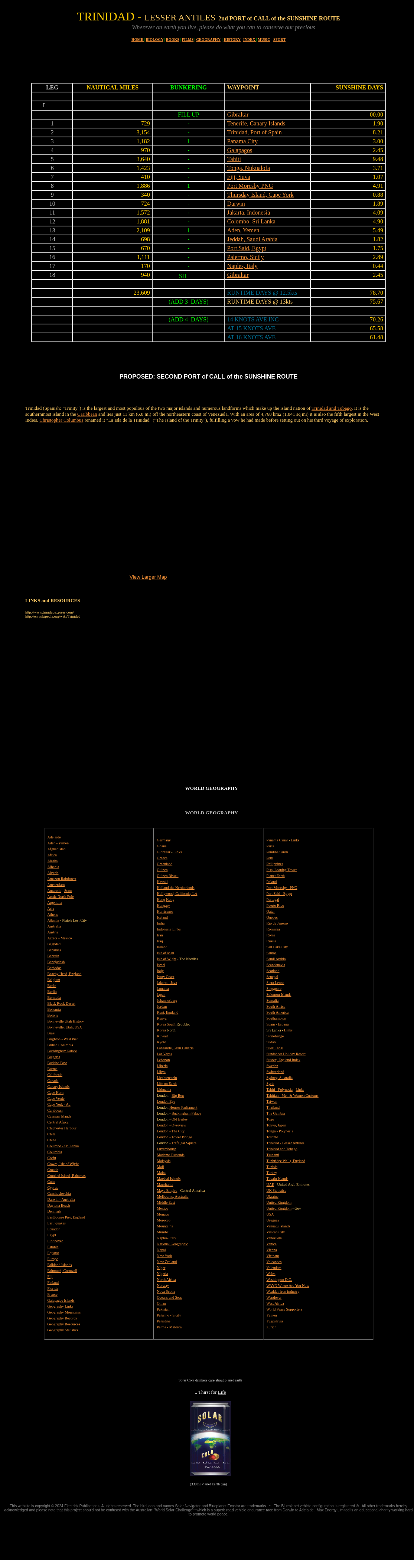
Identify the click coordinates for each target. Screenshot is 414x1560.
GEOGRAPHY (208, 39)
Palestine (163, 1321)
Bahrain (53, 956)
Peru (270, 858)
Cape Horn (56, 1092)
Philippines (275, 864)
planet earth (233, 1380)
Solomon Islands (279, 994)
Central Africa (58, 1122)
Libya (161, 1072)
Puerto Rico (275, 905)
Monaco (163, 1214)
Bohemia (54, 1009)
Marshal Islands (169, 1179)
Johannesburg (167, 1000)
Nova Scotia (166, 1291)
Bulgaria (54, 1057)
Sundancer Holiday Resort (286, 1054)
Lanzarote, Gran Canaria (175, 1048)
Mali (160, 1167)
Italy (160, 971)
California (55, 1075)
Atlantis (53, 920)
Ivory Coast (166, 977)
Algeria (53, 873)
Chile (52, 1134)
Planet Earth (211, 1484)
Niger (161, 1268)
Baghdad (54, 944)
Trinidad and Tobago (332, 408)
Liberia (162, 1066)
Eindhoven (55, 1241)
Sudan (271, 1042)
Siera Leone (275, 983)
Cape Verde (56, 1098)
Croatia (53, 1170)
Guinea (162, 870)
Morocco (163, 1220)
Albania (53, 867)
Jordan (162, 1006)
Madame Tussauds (171, 1155)
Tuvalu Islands (278, 1179)
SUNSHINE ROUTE (270, 376)
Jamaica (163, 989)
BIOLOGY (154, 39)
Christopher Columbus (61, 420)
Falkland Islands (60, 1265)
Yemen (272, 1315)
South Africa (276, 1006)
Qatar (271, 911)
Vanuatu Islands (278, 1226)
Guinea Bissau (168, 876)
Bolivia (53, 1015)
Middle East (166, 1202)
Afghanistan (57, 849)
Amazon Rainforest (62, 879)
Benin (52, 986)
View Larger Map (148, 577)
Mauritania (165, 1185)
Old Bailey (180, 1119)
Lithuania (164, 1090)
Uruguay (273, 1220)
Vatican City (276, 1232)
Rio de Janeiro (277, 923)
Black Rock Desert (62, 1003)
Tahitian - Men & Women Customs (293, 1095)
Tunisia (272, 1167)
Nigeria (162, 1274)
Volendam (274, 1268)
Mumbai (163, 1232)
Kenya (162, 1018)
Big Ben (178, 1095)
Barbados (55, 968)
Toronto (272, 1137)
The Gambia (276, 1113)
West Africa (275, 1303)
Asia (51, 908)
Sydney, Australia (280, 1078)
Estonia (53, 1247)
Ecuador (54, 1229)
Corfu (52, 1158)
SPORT (279, 39)
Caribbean (87, 414)
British (53, 1045)
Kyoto (161, 1042)
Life (222, 1392)
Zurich (272, 1327)
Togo (270, 1119)
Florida (53, 1288)
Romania (273, 929)
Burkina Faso (58, 1063)
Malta (161, 1173)
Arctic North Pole (61, 897)
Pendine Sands (278, 852)
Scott (68, 891)
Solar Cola (187, 1380)
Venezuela (274, 1238)
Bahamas (54, 950)
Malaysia (164, 1161)
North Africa (166, 1280)
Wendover (274, 1297)
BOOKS (172, 39)
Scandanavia (276, 965)
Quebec (272, 917)
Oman (161, 1303)
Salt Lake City (277, 947)
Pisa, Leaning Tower (282, 870)
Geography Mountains (64, 1312)
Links (177, 852)
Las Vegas (164, 1054)
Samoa (272, 953)
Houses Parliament (183, 1107)
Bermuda (54, 997)
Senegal (272, 977)
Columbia (55, 1152)
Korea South (166, 1024)
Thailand (273, 1107)
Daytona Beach (59, 1205)
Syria (270, 1084)
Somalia (273, 1000)
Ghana (162, 846)
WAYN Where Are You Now (288, 1285)
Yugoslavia (275, 1321)
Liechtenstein (167, 1078)
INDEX (249, 39)
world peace (217, 1514)
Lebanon (163, 1060)
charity (384, 1510)
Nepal (161, 1250)
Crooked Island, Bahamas (67, 1176)
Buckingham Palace (62, 1051)
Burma (53, 1069)
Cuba (51, 1182)
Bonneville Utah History (66, 1021)
